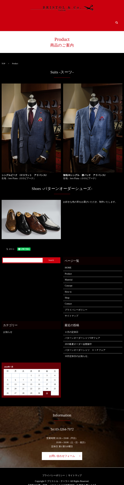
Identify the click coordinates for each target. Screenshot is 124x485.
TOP (3, 59)
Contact (104, 20)
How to (73, 20)
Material (42, 20)
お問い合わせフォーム (62, 451)
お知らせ (7, 327)
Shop (89, 20)
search (116, 20)
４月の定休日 (71, 327)
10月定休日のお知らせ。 (77, 351)
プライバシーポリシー (76, 305)
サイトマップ (71, 311)
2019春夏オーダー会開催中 (78, 339)
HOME (10, 20)
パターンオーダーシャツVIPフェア (82, 333)
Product (24, 20)
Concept (58, 20)
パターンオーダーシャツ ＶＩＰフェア (85, 345)
